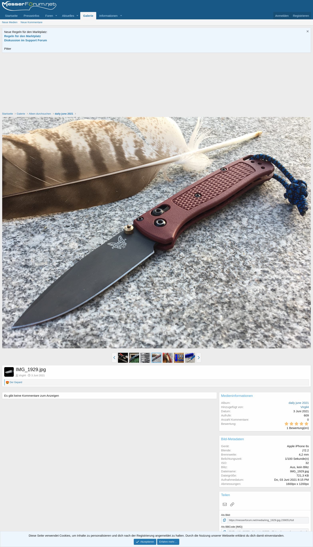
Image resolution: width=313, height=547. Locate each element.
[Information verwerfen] (307, 32)
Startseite (11, 15)
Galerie (88, 15)
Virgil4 (22, 375)
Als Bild (225, 514)
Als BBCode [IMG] (231, 526)
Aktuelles (68, 15)
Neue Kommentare (31, 22)
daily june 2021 (299, 402)
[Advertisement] (156, 83)
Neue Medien (9, 22)
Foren (49, 15)
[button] (56, 15)
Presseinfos (31, 15)
